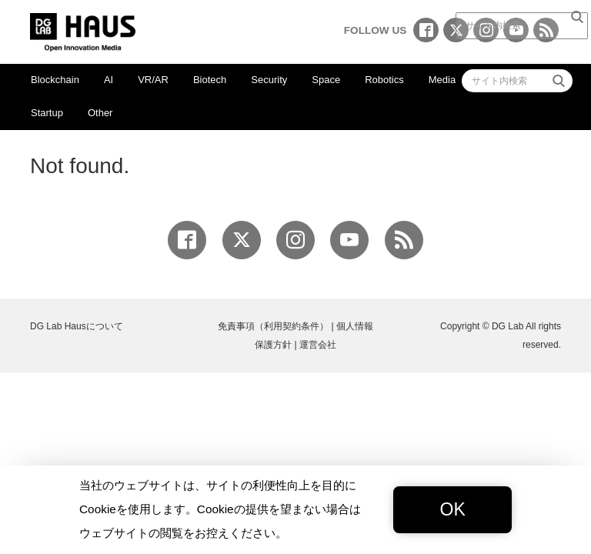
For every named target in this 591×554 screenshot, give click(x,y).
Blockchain (55, 79)
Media (442, 79)
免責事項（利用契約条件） (273, 326)
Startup (47, 112)
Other (100, 112)
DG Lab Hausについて (76, 326)
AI (108, 79)
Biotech (209, 79)
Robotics (384, 79)
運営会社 (317, 344)
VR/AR (153, 79)
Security (269, 79)
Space (326, 79)
